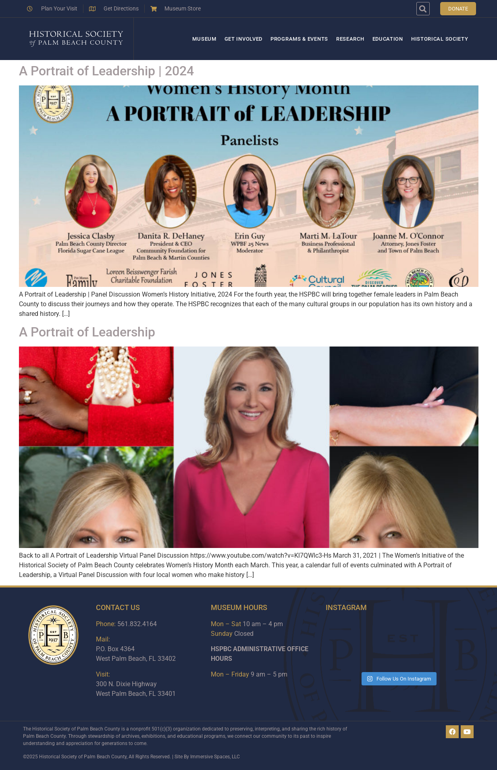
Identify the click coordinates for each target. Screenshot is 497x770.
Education (387, 39)
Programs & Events (299, 39)
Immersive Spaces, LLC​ (215, 757)
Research (350, 39)
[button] (423, 8)
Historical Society (439, 39)
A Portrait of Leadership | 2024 (106, 71)
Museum (204, 39)
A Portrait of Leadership (87, 332)
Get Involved (243, 39)
